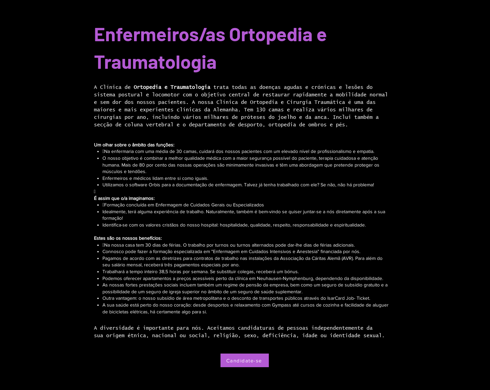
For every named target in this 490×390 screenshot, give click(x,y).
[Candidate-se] (244, 360)
